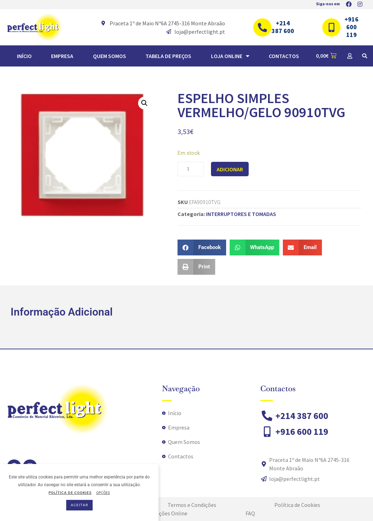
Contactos (284, 55)
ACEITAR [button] (79, 505)
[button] (365, 56)
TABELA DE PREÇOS (168, 55)
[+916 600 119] (331, 27)
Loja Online (230, 56)
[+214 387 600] (262, 27)
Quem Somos (109, 55)
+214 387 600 (283, 27)
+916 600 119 (351, 26)
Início (24, 55)
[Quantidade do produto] (191, 169)
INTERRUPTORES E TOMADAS (241, 213)
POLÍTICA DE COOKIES (70, 493)
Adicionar (230, 169)
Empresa (62, 55)
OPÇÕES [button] (103, 493)
